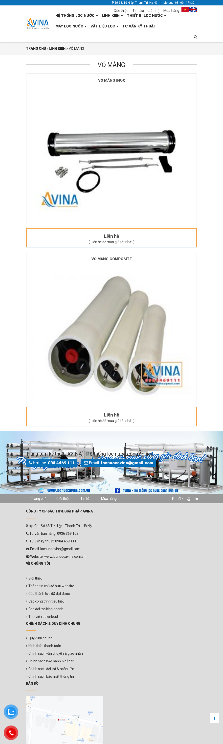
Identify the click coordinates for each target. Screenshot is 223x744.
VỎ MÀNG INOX (111, 80)
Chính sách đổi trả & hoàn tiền (51, 669)
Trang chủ (38, 499)
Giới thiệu (121, 10)
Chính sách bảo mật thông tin (51, 676)
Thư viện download (43, 617)
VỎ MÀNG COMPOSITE (111, 259)
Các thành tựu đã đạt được (49, 594)
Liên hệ (153, 10)
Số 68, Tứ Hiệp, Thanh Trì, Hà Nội (135, 2)
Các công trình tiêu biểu (46, 601)
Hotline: (52, 462)
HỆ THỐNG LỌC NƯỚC (75, 15)
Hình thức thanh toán (44, 646)
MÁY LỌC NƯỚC (69, 26)
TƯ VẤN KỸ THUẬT (139, 26)
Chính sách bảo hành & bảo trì (51, 661)
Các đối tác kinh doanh (45, 609)
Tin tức (138, 10)
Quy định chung (40, 638)
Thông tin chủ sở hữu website (51, 586)
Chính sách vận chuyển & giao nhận (55, 653)
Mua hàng (171, 10)
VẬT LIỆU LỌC (102, 26)
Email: (118, 462)
